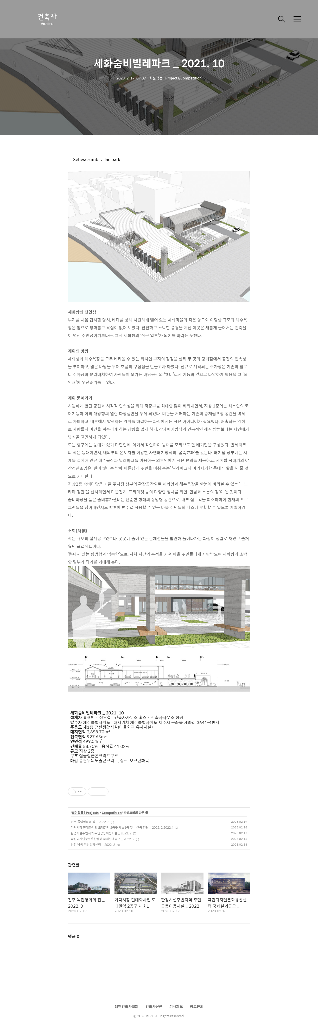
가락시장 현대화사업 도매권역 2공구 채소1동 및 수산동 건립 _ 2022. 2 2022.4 (122, 827)
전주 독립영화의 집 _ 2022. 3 (90, 821)
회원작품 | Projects (85, 813)
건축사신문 (153, 1006)
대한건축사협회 (126, 1006)
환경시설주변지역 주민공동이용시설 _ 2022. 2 (101, 833)
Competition (112, 813)
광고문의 (196, 1006)
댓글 (73, 936)
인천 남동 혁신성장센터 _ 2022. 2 (93, 844)
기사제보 (176, 1006)
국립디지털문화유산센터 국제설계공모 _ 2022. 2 (102, 838)
